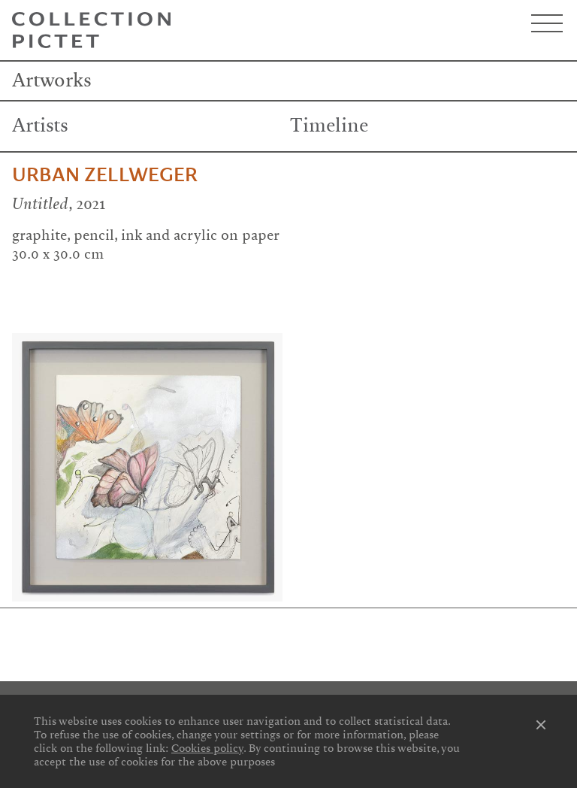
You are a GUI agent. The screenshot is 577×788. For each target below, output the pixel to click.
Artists (40, 125)
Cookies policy (207, 748)
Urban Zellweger (105, 175)
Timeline (329, 125)
